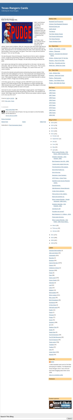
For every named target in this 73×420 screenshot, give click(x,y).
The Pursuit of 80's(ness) (56, 36)
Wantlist (51, 354)
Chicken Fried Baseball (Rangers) (58, 24)
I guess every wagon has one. (60, 164)
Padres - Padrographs (55, 78)
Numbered (52, 302)
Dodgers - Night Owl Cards (56, 75)
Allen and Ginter (53, 253)
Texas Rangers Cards (14, 8)
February (55, 228)
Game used (52, 277)
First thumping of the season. (60, 167)
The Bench (52, 31)
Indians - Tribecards (54, 51)
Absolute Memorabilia (55, 250)
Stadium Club (53, 327)
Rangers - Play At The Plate (56, 60)
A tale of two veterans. (58, 191)
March (54, 225)
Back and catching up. (58, 196)
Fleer (50, 275)
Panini (50, 312)
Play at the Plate (10, 109)
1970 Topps (52, 102)
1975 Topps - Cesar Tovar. (59, 178)
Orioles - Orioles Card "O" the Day (58, 58)
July (53, 141)
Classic (51, 265)
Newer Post (4, 121)
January (54, 231)
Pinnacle (51, 315)
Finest (50, 273)
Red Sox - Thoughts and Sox (57, 63)
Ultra (50, 349)
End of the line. (56, 172)
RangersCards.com (54, 26)
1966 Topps (52, 93)
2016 (52, 122)
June (54, 144)
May (53, 147)
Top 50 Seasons (53, 339)
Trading (51, 347)
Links (50, 287)
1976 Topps (52, 107)
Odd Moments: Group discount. (60, 188)
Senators (51, 322)
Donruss (51, 270)
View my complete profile (56, 375)
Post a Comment (6, 119)
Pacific (51, 310)
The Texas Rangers (54, 39)
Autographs (52, 255)
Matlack (51, 290)
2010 (52, 237)
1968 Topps (52, 98)
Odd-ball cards (53, 307)
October (54, 136)
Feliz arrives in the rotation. (59, 194)
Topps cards (52, 342)
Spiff (52, 361)
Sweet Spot (52, 332)
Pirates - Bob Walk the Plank (57, 83)
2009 (52, 240)
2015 (52, 125)
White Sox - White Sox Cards (57, 65)
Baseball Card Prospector (56, 21)
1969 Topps (52, 100)
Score (50, 320)
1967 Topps (52, 95)
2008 (52, 243)
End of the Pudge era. (58, 169)
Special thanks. (56, 185)
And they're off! (56, 208)
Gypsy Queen (53, 280)
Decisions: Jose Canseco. (59, 175)
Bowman (51, 260)
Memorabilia (52, 292)
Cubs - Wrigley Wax (54, 73)
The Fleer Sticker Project (56, 34)
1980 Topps (52, 110)
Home (24, 121)
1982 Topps (52, 112)
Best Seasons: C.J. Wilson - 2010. (61, 214)
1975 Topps (52, 105)
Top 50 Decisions (54, 334)
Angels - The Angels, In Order (57, 49)
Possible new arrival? (58, 211)
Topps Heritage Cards (55, 41)
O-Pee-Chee (52, 305)
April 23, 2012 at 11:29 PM (11, 115)
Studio (51, 330)
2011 (52, 234)
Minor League (53, 295)
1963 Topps (52, 90)
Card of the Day (53, 263)
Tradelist (51, 344)
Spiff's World (52, 29)
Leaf (50, 285)
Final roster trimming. (58, 217)
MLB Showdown (53, 300)
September (55, 138)
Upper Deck (52, 352)
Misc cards (7, 101)
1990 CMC (52, 115)
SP (50, 325)
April (53, 150)
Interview (51, 282)
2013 (52, 131)
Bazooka (51, 258)
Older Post (43, 121)
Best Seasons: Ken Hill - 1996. (60, 161)
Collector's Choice (54, 268)
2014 (52, 128)
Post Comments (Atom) (15, 125)
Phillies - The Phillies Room (56, 80)
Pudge (12, 101)
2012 (52, 133)
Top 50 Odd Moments (55, 337)
